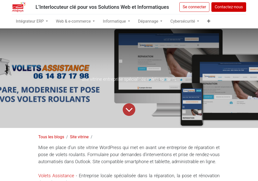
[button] (208, 21)
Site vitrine (79, 136)
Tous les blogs (51, 136)
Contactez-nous (229, 7)
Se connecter (194, 7)
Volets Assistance (56, 175)
